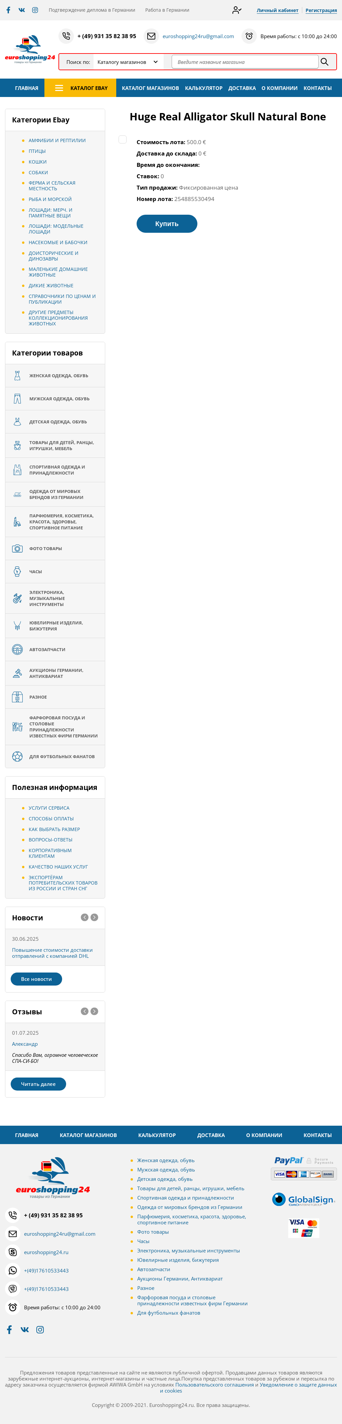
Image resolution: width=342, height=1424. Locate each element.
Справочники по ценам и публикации (62, 299)
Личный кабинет (278, 10)
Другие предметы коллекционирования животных (58, 318)
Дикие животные (51, 285)
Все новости (36, 979)
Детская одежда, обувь (165, 1179)
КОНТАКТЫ (318, 88)
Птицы (37, 151)
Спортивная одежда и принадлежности (185, 1197)
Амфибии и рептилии (57, 140)
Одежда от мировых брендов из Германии (189, 1207)
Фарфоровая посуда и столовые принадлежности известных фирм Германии (192, 1300)
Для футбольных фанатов (168, 1312)
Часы (143, 1241)
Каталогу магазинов (122, 62)
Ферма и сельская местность (52, 186)
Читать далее (38, 1084)
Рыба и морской (50, 199)
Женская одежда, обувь (166, 1160)
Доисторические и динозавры (53, 256)
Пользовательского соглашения (214, 1384)
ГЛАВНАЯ (26, 88)
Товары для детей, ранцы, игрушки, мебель (190, 1188)
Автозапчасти (153, 1269)
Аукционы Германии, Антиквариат (180, 1278)
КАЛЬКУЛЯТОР (203, 88)
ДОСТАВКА (242, 88)
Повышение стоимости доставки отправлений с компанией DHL (52, 952)
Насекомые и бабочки (58, 242)
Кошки (38, 162)
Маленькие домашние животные (58, 272)
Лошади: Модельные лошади (56, 229)
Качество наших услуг (58, 866)
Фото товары (153, 1231)
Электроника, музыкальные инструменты (188, 1250)
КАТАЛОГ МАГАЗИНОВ (150, 88)
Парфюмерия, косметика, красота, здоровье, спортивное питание (191, 1219)
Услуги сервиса (49, 808)
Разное (145, 1288)
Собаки (38, 172)
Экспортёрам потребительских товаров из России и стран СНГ (63, 883)
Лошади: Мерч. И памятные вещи (50, 213)
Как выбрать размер (54, 829)
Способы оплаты (51, 818)
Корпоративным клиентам (50, 853)
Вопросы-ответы (50, 839)
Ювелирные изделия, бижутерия (178, 1259)
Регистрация (321, 10)
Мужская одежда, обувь (166, 1169)
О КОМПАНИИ (280, 88)
